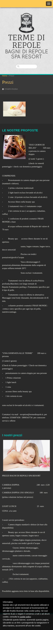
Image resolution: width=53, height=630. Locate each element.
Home (4, 76)
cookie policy (25, 617)
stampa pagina (11, 89)
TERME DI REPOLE (26, 41)
